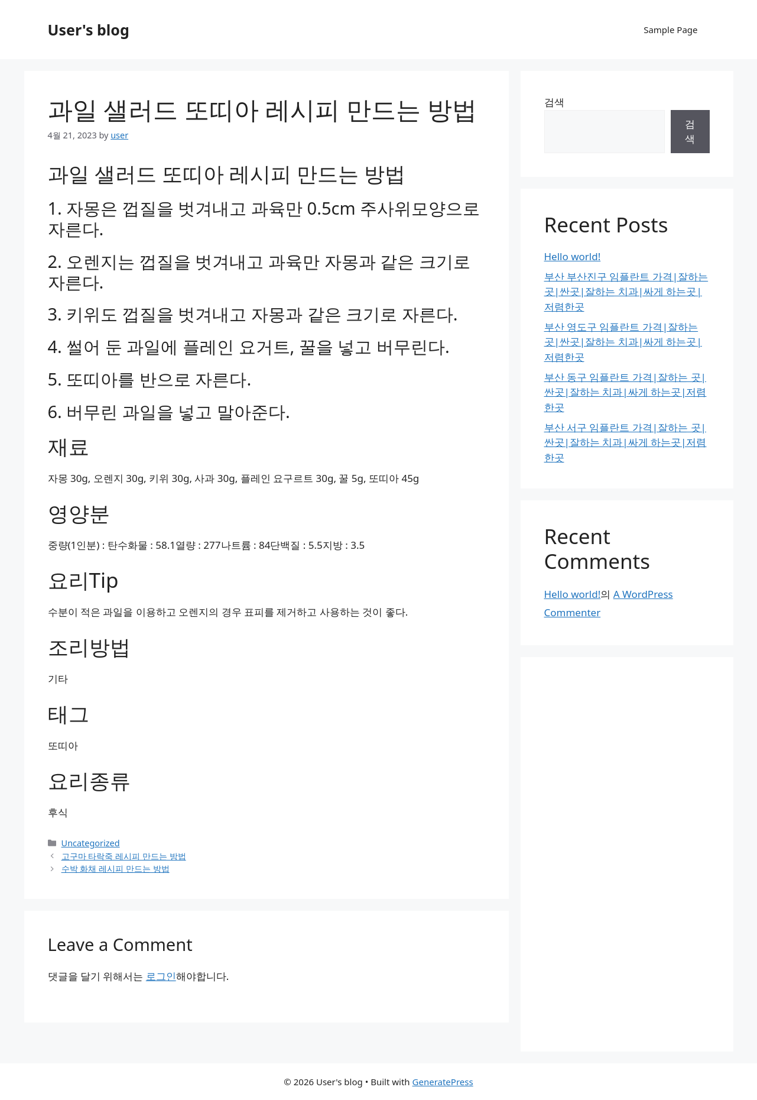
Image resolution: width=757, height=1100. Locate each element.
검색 (554, 102)
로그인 (161, 976)
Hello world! (572, 256)
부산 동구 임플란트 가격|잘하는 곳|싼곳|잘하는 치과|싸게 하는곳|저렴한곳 (625, 392)
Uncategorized (90, 843)
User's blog (88, 30)
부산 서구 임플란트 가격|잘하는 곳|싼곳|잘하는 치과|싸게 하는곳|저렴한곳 (625, 442)
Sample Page (670, 29)
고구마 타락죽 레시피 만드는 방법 (123, 856)
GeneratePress (442, 1082)
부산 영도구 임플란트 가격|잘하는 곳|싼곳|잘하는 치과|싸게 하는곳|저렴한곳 (623, 342)
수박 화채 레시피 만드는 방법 (115, 868)
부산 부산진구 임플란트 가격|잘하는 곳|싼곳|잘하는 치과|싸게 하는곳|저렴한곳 (626, 291)
